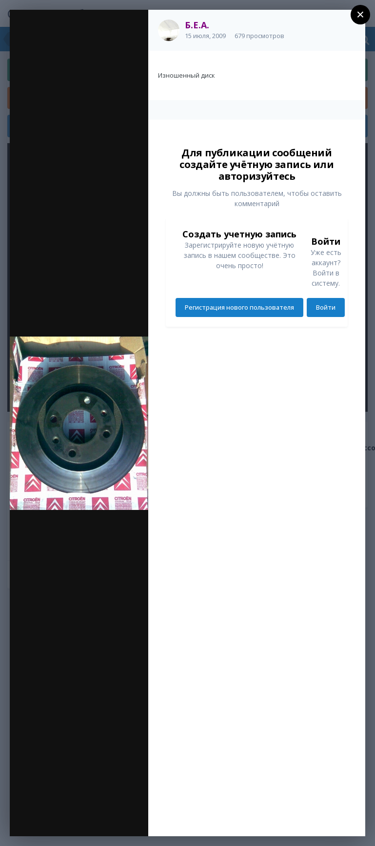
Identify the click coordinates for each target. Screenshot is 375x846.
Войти (326, 307)
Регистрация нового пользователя (239, 307)
